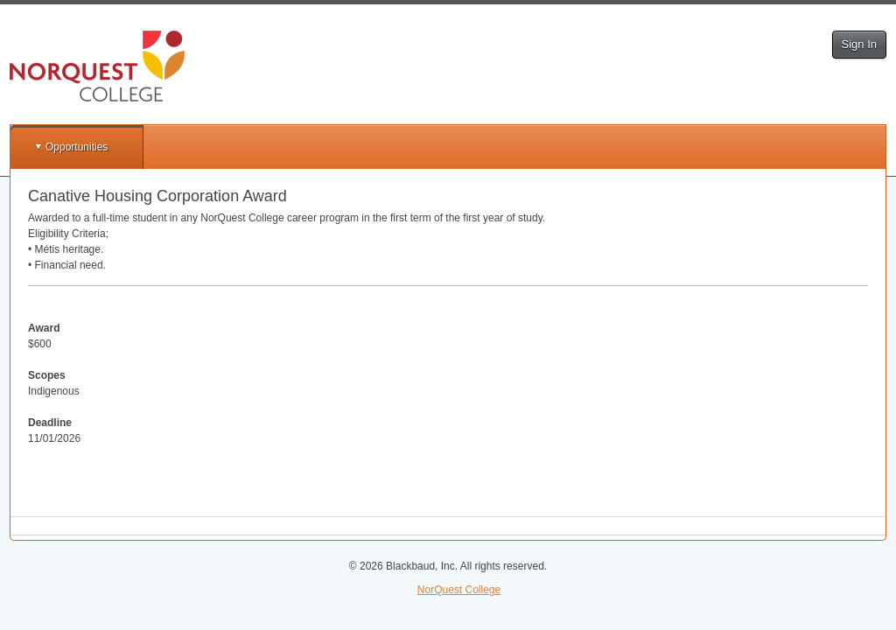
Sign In (859, 44)
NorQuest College (458, 590)
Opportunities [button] (77, 147)
